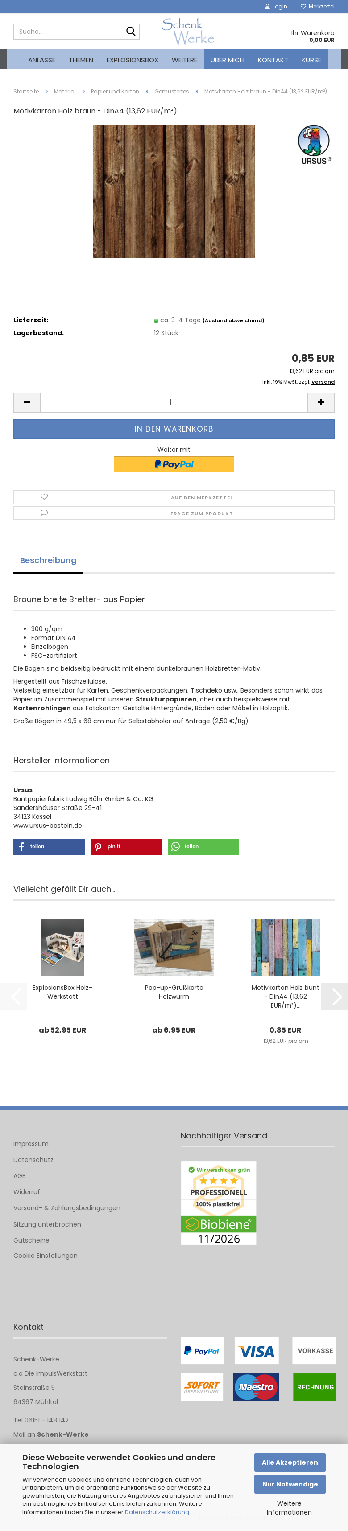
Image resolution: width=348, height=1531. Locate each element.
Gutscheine (31, 1242)
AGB (19, 1178)
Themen (81, 60)
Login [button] (276, 6)
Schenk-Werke (63, 1436)
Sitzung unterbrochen (47, 1226)
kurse (311, 60)
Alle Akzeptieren (290, 1462)
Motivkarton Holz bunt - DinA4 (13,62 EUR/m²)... (285, 998)
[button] (26, 405)
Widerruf (26, 1194)
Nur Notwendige (290, 1484)
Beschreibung (48, 562)
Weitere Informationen (289, 1508)
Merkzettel (318, 6)
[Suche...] (131, 32)
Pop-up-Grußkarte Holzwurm (174, 994)
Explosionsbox (132, 60)
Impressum (31, 1146)
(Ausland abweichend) (234, 322)
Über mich (227, 60)
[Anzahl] (174, 405)
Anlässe (41, 60)
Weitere (184, 60)
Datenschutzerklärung (157, 1512)
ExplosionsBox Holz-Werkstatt (62, 994)
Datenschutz (33, 1162)
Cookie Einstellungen (45, 1257)
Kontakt (273, 60)
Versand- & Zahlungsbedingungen (66, 1210)
